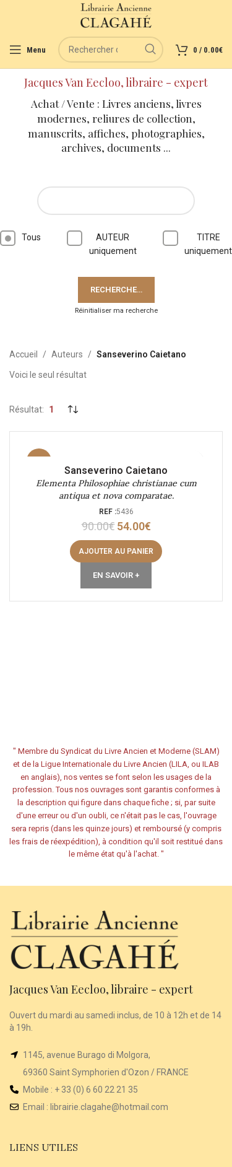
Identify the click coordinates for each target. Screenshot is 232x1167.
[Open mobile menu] (27, 49)
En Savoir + (116, 575)
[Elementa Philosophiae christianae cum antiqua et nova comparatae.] (116, 450)
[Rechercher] (110, 50)
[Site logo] (116, 15)
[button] (116, 551)
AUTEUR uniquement (102, 243)
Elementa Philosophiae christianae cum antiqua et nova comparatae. (116, 489)
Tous (20, 238)
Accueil (23, 354)
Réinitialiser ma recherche (116, 311)
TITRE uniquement (197, 243)
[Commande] (72, 409)
